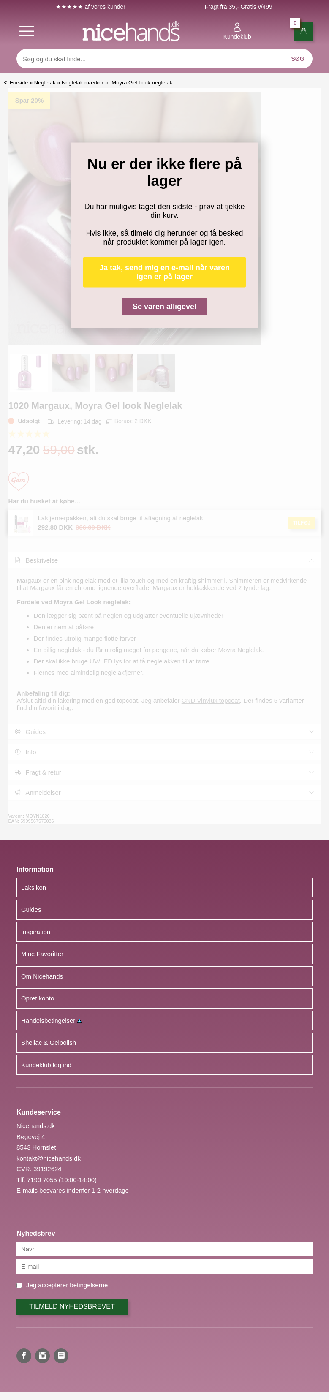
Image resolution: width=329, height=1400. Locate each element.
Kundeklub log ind (46, 1064)
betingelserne (89, 1285)
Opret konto (37, 998)
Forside (19, 82)
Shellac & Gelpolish (48, 1042)
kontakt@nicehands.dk (48, 1158)
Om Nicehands (42, 976)
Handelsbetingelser (51, 1020)
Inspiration (35, 931)
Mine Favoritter (42, 953)
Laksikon (33, 887)
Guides (31, 909)
